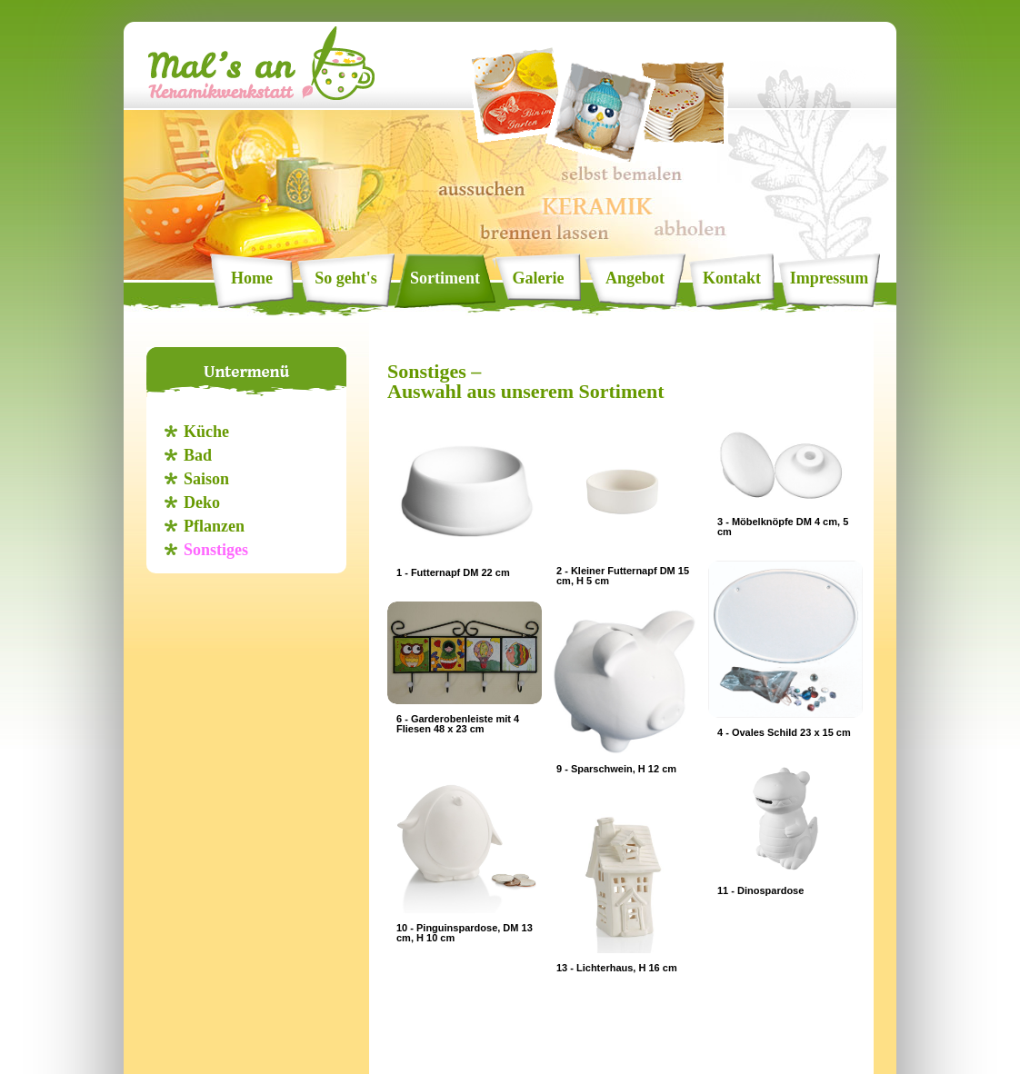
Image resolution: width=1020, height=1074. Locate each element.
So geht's (346, 278)
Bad (198, 455)
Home (252, 278)
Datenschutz (510, 1055)
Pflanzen (214, 526)
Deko (202, 502)
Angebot (635, 278)
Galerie (539, 278)
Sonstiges (216, 550)
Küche (206, 432)
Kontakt (732, 278)
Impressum (829, 278)
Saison (206, 479)
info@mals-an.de (669, 1040)
